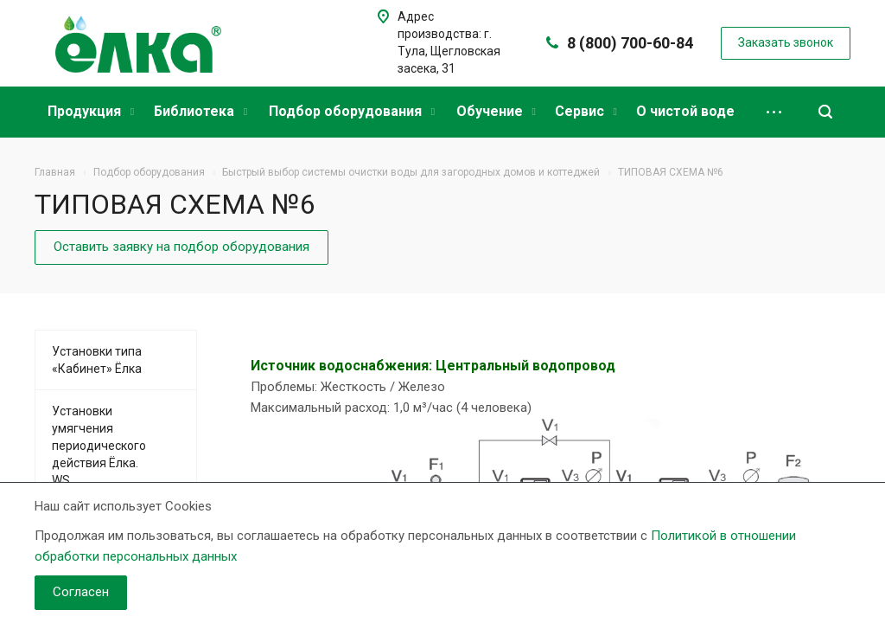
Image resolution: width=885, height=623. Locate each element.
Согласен (81, 592)
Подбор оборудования (352, 111)
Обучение (496, 111)
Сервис (586, 111)
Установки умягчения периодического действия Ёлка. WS (99, 445)
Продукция (91, 111)
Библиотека (200, 111)
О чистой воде (685, 111)
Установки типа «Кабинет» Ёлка (97, 360)
